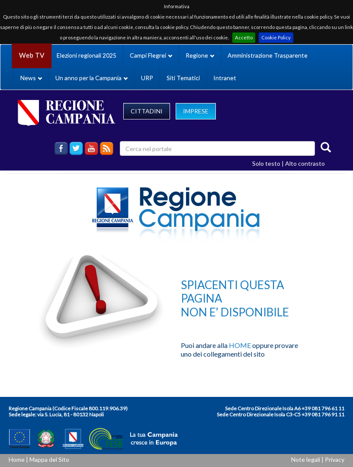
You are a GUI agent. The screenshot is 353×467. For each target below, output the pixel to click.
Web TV (31, 55)
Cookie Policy (276, 37)
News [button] (31, 77)
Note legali (305, 459)
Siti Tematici (183, 77)
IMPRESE (196, 111)
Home (17, 459)
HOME (240, 345)
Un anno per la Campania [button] (91, 77)
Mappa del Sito (49, 459)
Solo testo (266, 163)
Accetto (244, 37)
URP (147, 77)
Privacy (334, 459)
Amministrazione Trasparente (268, 55)
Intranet (224, 77)
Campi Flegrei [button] (151, 55)
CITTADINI (147, 111)
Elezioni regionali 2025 (86, 55)
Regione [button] (200, 55)
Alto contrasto (305, 163)
